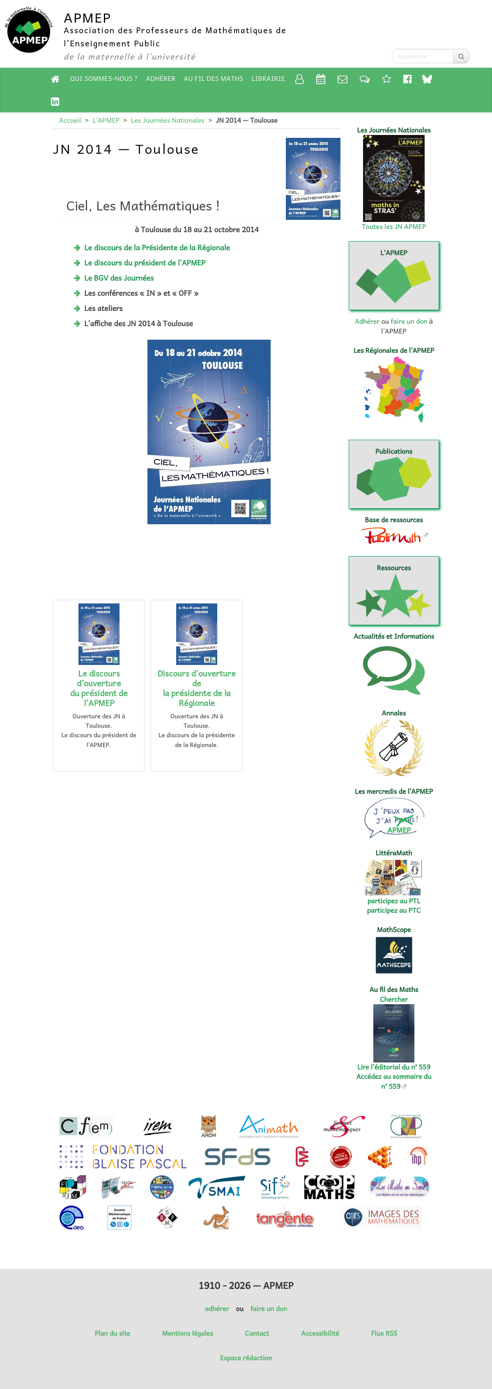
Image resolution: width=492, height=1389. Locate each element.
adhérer (217, 1308)
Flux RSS (384, 1333)
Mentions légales (187, 1333)
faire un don (409, 321)
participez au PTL (394, 901)
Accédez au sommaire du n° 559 (394, 1081)
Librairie (268, 78)
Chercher (394, 999)
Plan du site (112, 1333)
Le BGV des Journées (119, 277)
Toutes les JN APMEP (394, 226)
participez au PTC (394, 910)
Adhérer (160, 78)
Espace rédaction (246, 1357)
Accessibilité (320, 1333)
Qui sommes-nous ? (104, 78)
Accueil (70, 120)
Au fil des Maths (214, 78)
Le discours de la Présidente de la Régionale (157, 247)
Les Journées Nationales (168, 120)
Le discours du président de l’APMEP (144, 262)
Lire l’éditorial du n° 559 (393, 1067)
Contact (257, 1333)
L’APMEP (105, 120)
